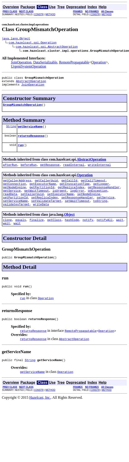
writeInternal (99, 171)
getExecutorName (42, 191)
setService (105, 207)
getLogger (101, 191)
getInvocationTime (75, 191)
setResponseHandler (77, 207)
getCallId (69, 187)
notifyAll (105, 232)
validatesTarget (16, 216)
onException (97, 199)
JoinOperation (21, 63)
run (20, 150)
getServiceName (30, 130)
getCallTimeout (93, 187)
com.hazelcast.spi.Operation (33, 43)
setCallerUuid (32, 203)
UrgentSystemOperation (28, 67)
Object (69, 226)
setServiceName (15, 212)
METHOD (50, 14)
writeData (41, 216)
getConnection (14, 191)
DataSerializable (45, 63)
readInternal (73, 171)
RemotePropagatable (74, 63)
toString (100, 212)
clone (7, 232)
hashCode (72, 232)
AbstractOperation (31, 83)
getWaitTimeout (36, 199)
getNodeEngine (14, 195)
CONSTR (39, 14)
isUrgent (59, 199)
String (11, 130)
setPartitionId (15, 207)
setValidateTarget (46, 212)
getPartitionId (41, 195)
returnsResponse (31, 140)
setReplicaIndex (44, 207)
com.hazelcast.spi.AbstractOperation (47, 47)
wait (119, 232)
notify (88, 232)
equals (20, 232)
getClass (54, 232)
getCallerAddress (17, 187)
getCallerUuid (46, 187)
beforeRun (29, 171)
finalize (36, 232)
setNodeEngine (88, 203)
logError (77, 199)
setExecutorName (60, 203)
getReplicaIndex (71, 195)
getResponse (50, 171)
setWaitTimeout (77, 212)
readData (10, 203)
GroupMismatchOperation (22, 108)
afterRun (10, 171)
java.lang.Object (16, 39)
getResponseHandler (103, 195)
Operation (98, 63)
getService (12, 199)
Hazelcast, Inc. (40, 413)
